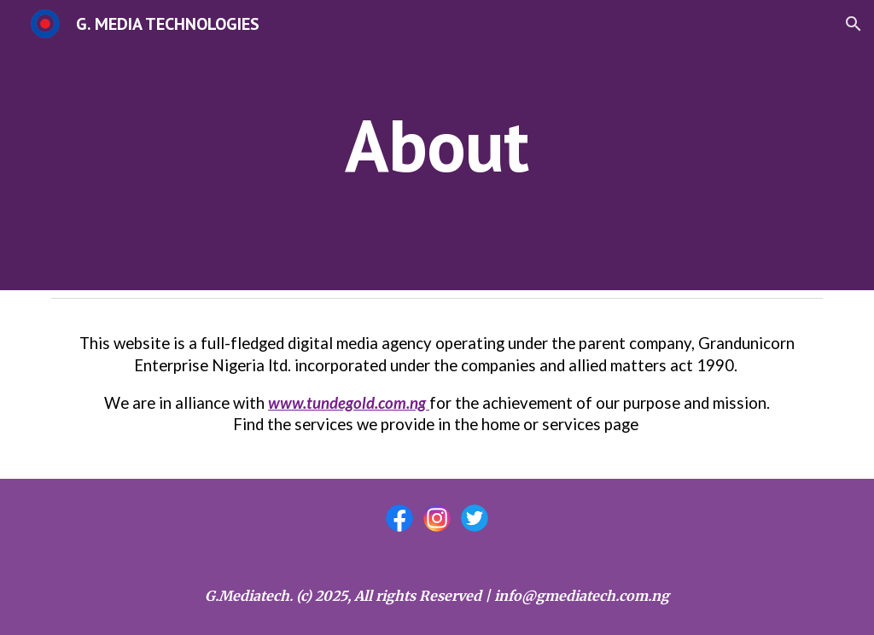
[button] (853, 23)
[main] (436, 145)
